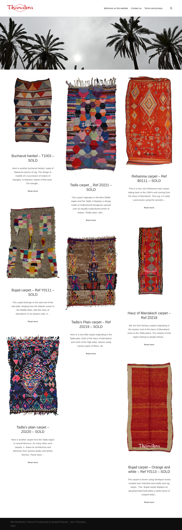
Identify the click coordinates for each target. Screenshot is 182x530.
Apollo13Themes (59, 522)
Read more (33, 191)
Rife (12, 522)
